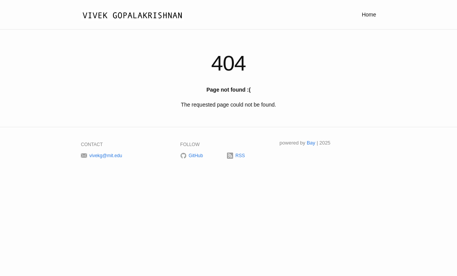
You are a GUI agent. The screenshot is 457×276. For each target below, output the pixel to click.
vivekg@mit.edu (105, 155)
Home (369, 15)
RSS (240, 155)
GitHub (196, 155)
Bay (311, 143)
